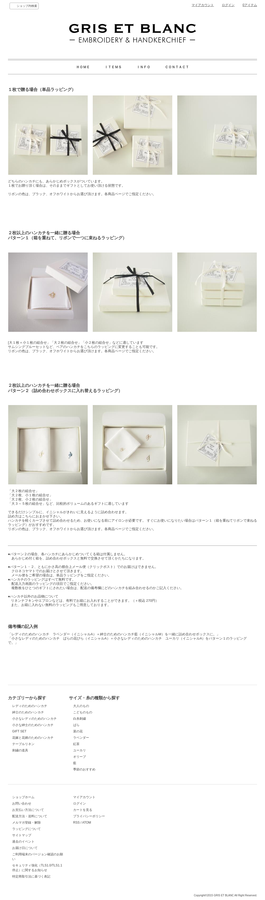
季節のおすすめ (84, 769)
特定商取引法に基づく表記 (31, 876)
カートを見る (82, 810)
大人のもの (81, 706)
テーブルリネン (23, 744)
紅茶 (76, 744)
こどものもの (82, 712)
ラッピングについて (26, 829)
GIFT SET (19, 731)
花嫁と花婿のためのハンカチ (33, 738)
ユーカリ (79, 750)
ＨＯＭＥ (83, 67)
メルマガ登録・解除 (26, 822)
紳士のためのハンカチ (28, 712)
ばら (76, 725)
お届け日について (25, 848)
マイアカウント (203, 5)
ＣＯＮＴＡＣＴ (177, 67)
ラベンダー (81, 738)
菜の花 (78, 731)
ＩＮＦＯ (143, 67)
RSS (76, 822)
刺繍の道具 (20, 750)
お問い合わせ (21, 803)
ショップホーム (23, 797)
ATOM (86, 822)
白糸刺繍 (79, 718)
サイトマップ (21, 835)
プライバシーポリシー (89, 816)
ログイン (228, 5)
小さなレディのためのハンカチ (34, 718)
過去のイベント (23, 841)
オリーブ (79, 757)
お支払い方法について (28, 810)
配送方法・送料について (29, 816)
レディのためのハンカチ (29, 706)
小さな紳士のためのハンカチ (33, 725)
